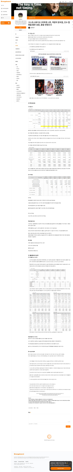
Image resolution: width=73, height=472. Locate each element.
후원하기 (20, 30)
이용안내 (15, 461)
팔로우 (20, 27)
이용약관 (26, 461)
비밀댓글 (35, 423)
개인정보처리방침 (21, 461)
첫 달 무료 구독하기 (60, 468)
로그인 (71, 1)
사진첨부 (31, 423)
